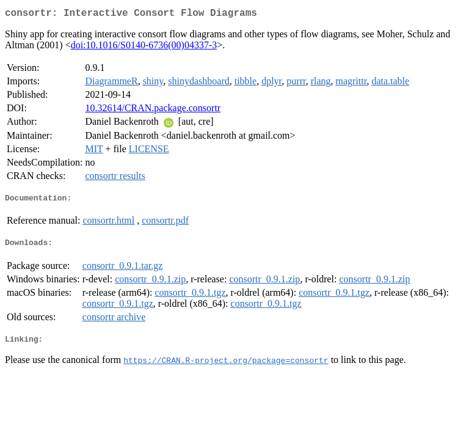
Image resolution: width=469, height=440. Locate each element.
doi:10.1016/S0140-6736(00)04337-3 (144, 47)
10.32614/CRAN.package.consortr (152, 110)
